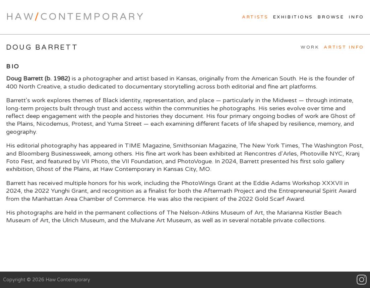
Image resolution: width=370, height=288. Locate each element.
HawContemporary (75, 16)
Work (310, 47)
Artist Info (344, 47)
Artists (255, 17)
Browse (330, 17)
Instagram (362, 280)
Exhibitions (293, 17)
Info (356, 17)
